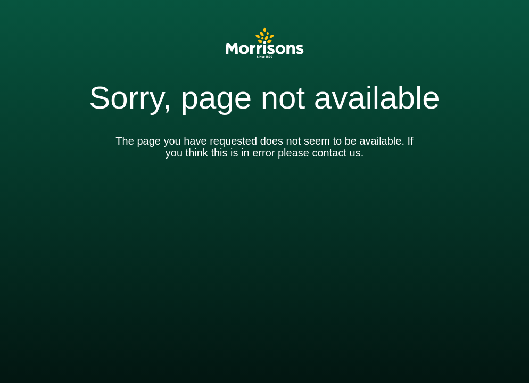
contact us (336, 153)
